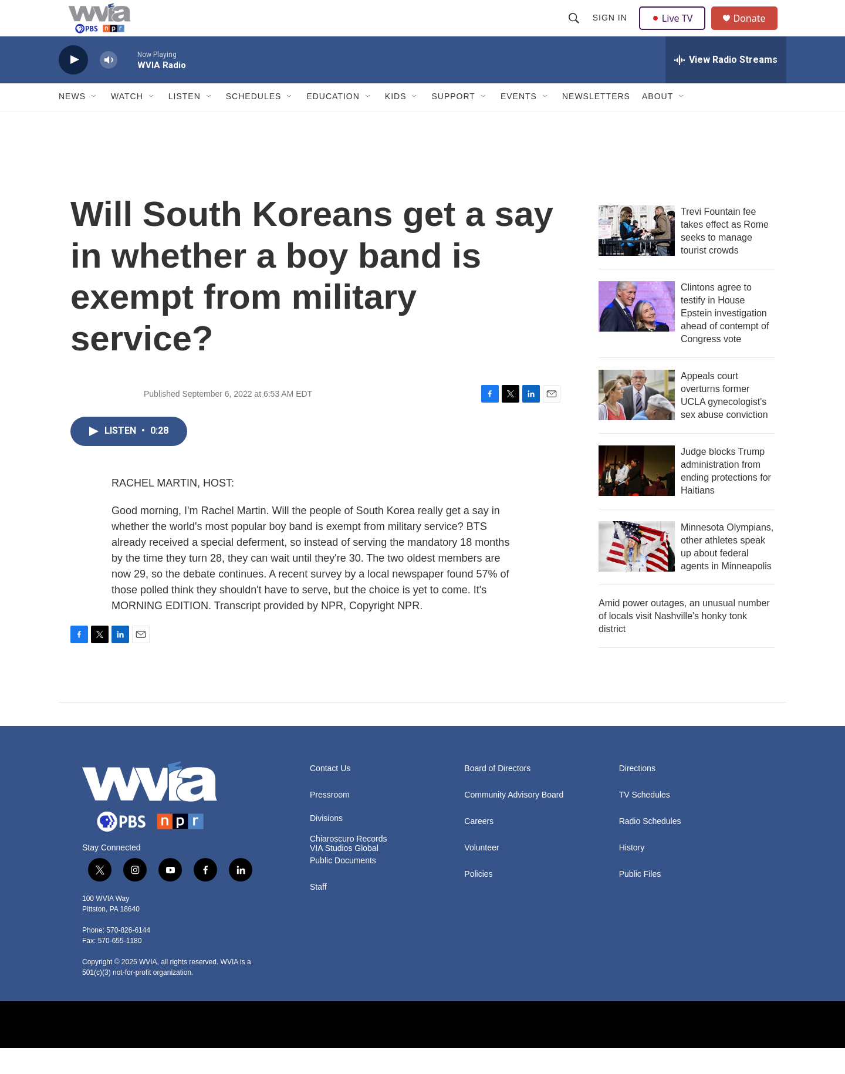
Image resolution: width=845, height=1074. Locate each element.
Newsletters (596, 122)
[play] (73, 85)
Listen (184, 122)
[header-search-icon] (575, 30)
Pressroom (330, 820)
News (72, 122)
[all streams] (725, 85)
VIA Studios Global (344, 874)
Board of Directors (497, 793)
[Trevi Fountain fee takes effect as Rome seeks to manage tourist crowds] (637, 256)
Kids (396, 122)
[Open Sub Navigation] (94, 122)
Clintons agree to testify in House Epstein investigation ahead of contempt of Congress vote (725, 338)
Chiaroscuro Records (348, 864)
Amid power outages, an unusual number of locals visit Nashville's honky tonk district (684, 641)
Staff (318, 912)
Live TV (675, 30)
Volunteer (481, 873)
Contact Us (330, 793)
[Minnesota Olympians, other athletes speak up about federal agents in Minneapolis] (637, 571)
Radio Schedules (650, 846)
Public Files (640, 899)
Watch (127, 122)
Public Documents (343, 886)
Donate (756, 31)
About (657, 122)
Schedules (254, 122)
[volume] (109, 85)
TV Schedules (644, 820)
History (632, 873)
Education (332, 122)
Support (453, 122)
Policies (478, 899)
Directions (637, 793)
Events (519, 122)
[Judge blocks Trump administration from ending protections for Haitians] (637, 496)
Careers (479, 846)
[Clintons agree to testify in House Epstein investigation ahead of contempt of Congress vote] (637, 331)
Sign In (611, 30)
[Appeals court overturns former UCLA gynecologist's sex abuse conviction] (637, 420)
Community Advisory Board (513, 820)
